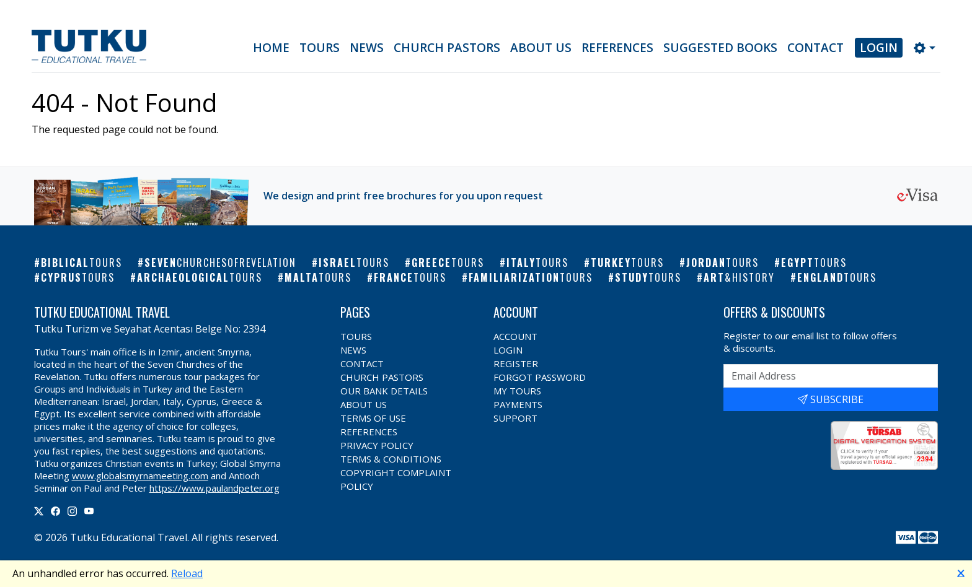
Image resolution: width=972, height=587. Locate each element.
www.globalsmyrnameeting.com (140, 475)
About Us (541, 48)
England (837, 277)
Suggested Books (720, 48)
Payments (517, 404)
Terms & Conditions (390, 459)
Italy (537, 262)
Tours (319, 48)
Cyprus (78, 277)
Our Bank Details (384, 391)
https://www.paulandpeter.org (214, 488)
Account (515, 336)
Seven (220, 262)
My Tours (517, 391)
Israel (354, 262)
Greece (448, 262)
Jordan (722, 262)
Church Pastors (447, 48)
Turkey (627, 262)
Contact (815, 48)
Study (648, 277)
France (410, 277)
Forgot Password (539, 377)
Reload (187, 573)
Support (515, 418)
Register (515, 363)
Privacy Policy (376, 445)
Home (271, 48)
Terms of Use (373, 418)
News (367, 48)
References (617, 48)
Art (739, 277)
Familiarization (531, 277)
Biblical (81, 262)
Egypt (814, 262)
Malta (318, 277)
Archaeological (199, 277)
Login (879, 48)
